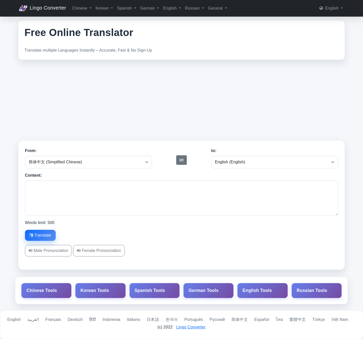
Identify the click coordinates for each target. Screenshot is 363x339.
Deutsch (75, 319)
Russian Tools (312, 290)
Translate (40, 235)
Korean (103, 8)
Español (261, 319)
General (216, 8)
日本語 (153, 319)
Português (193, 319)
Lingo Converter (42, 8)
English (170, 8)
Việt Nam (339, 319)
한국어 (172, 319)
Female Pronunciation (99, 250)
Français (53, 319)
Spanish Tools (150, 290)
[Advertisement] (181, 100)
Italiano (133, 319)
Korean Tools (94, 290)
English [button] (329, 8)
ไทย (279, 319)
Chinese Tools (41, 290)
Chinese (80, 8)
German (148, 8)
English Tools (257, 290)
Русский (217, 319)
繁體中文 (297, 319)
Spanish (125, 8)
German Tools (204, 290)
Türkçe (318, 319)
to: (214, 150)
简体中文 (239, 319)
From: (31, 150)
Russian (193, 8)
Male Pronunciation (48, 250)
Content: (33, 175)
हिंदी (92, 319)
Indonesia (111, 319)
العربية (33, 319)
